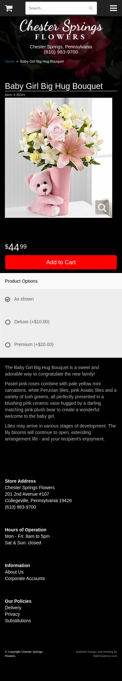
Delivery (13, 607)
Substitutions (18, 620)
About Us (14, 572)
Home (10, 61)
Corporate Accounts (25, 578)
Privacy (12, 614)
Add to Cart (61, 262)
